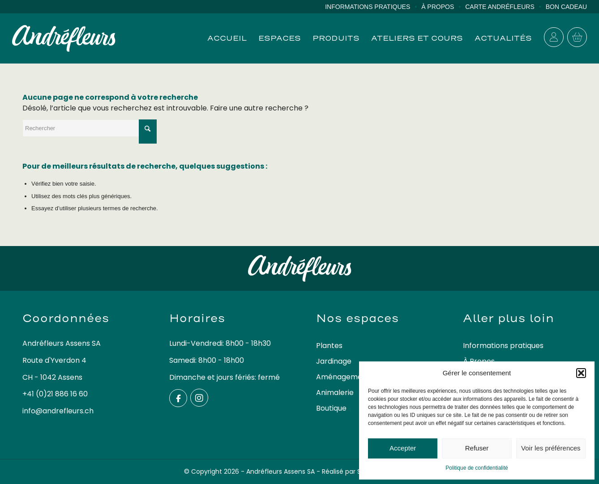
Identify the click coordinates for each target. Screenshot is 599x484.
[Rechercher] (89, 128)
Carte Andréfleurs (500, 6)
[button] (581, 373)
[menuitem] (373, 6)
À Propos (437, 6)
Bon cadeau (566, 6)
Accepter (402, 448)
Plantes (329, 345)
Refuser (477, 448)
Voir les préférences (551, 448)
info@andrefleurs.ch (58, 411)
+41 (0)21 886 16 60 (55, 394)
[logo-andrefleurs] (64, 38)
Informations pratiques (367, 6)
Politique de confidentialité (476, 468)
